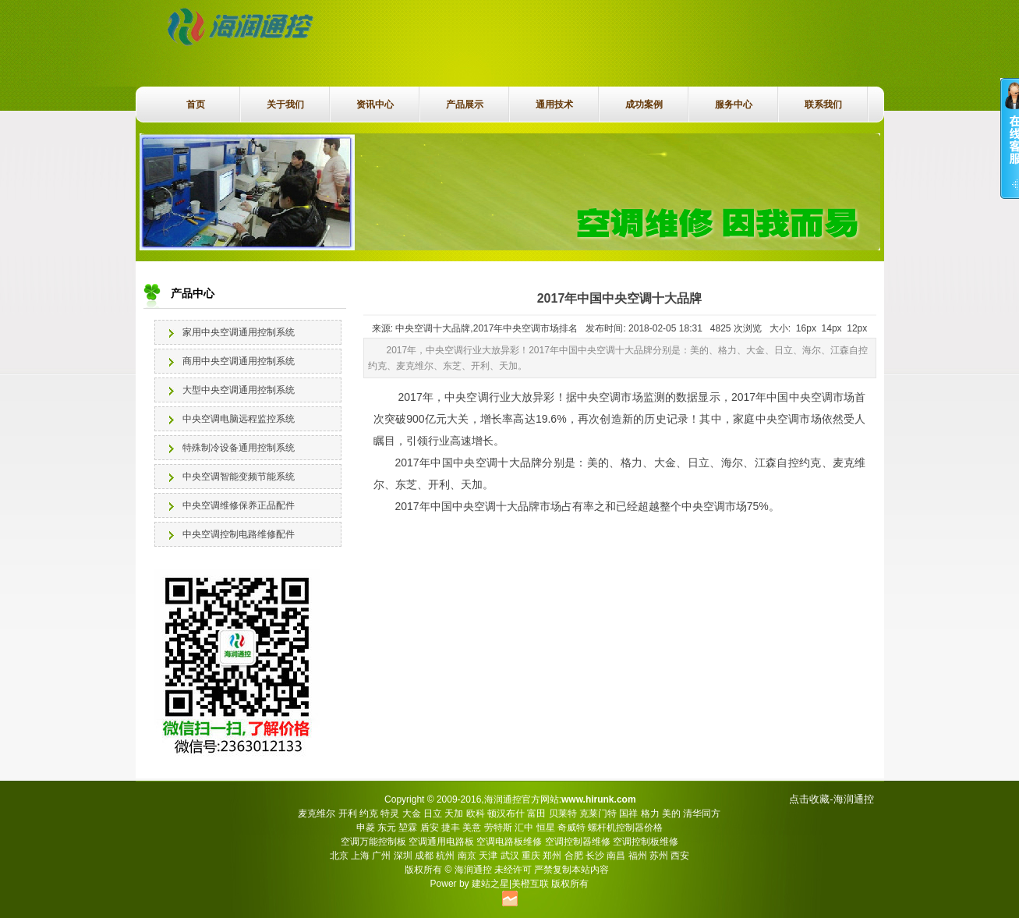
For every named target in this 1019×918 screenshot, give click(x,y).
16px (806, 328)
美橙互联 (530, 883)
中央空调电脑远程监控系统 (238, 418)
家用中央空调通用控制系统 (238, 332)
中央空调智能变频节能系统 (238, 476)
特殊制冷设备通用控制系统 (238, 447)
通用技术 (554, 104)
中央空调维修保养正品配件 (238, 505)
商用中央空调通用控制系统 (238, 361)
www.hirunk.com (598, 799)
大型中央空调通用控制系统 (238, 390)
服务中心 (733, 104)
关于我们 (285, 104)
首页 (195, 104)
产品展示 (464, 104)
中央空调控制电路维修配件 (238, 534)
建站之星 (490, 883)
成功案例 (644, 104)
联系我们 (823, 104)
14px (832, 328)
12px (857, 328)
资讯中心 (375, 104)
